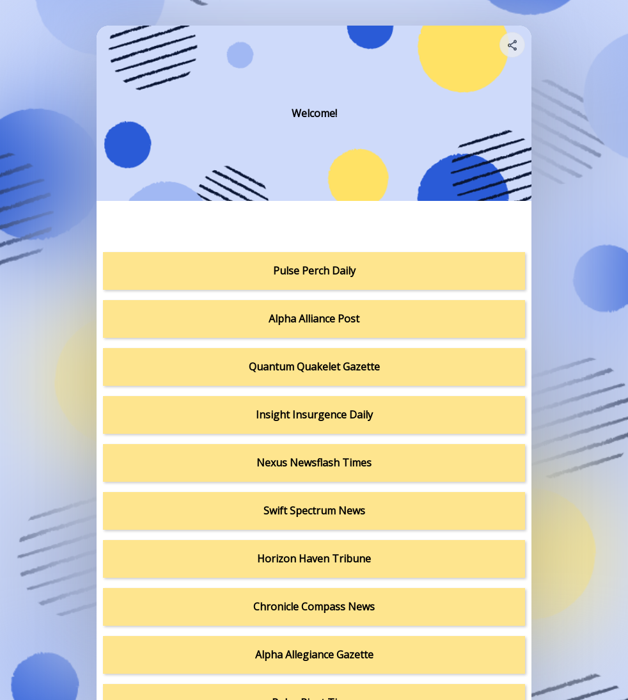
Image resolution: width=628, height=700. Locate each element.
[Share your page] (512, 45)
